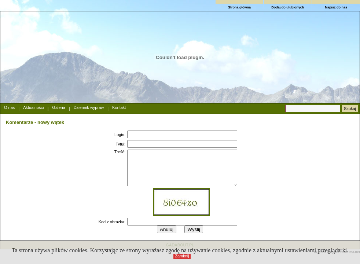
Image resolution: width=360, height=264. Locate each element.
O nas (9, 107)
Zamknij (182, 256)
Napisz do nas (336, 7)
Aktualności (33, 107)
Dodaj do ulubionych (287, 7)
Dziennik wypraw (89, 107)
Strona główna (239, 7)
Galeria (58, 107)
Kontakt (119, 107)
